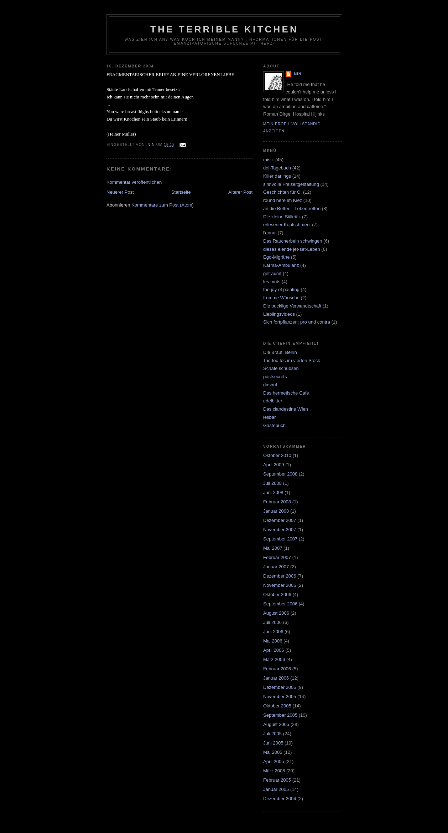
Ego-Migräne (276, 257)
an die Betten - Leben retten (292, 208)
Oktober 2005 (277, 705)
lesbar (269, 417)
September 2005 (280, 715)
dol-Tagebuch (277, 168)
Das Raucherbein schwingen (292, 241)
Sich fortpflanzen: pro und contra (296, 322)
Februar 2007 (277, 557)
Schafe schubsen (281, 368)
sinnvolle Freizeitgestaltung (291, 184)
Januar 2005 (276, 789)
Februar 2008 (277, 501)
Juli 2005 (272, 733)
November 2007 (279, 529)
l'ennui (269, 232)
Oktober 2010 (277, 455)
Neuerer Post (120, 192)
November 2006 (279, 585)
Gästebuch (274, 425)
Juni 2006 (273, 631)
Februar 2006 (277, 668)
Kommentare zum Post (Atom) (162, 205)
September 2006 (280, 603)
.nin (297, 74)
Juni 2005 (273, 743)
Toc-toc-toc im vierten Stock (291, 360)
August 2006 (276, 613)
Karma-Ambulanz (281, 265)
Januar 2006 (276, 678)
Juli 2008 (272, 483)
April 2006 (273, 650)
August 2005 (276, 724)
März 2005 (274, 770)
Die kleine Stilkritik (282, 216)
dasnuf (270, 384)
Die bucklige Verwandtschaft (292, 306)
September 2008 (280, 474)
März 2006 (274, 659)
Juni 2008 (273, 492)
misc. (268, 159)
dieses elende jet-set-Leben (291, 249)
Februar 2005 (277, 780)
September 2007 (280, 539)
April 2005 (273, 761)
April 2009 (273, 464)
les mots (271, 281)
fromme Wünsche (281, 297)
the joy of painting (281, 289)
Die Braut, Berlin (280, 352)
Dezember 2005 (279, 687)
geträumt (272, 273)
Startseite (181, 192)
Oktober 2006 (277, 594)
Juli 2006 (272, 622)
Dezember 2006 (279, 576)
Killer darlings (277, 176)
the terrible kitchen (224, 29)
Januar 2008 (276, 511)
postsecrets (275, 376)
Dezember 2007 (279, 520)
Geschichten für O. (282, 192)
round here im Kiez (282, 200)
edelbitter (272, 400)
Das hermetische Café (286, 393)
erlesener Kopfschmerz (287, 224)
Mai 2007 (272, 548)
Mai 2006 (272, 641)
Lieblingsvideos (279, 314)
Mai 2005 (272, 752)
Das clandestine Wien (285, 409)
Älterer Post (240, 192)
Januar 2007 (276, 566)
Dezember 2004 (279, 798)
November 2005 (279, 696)
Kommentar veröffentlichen (134, 182)
